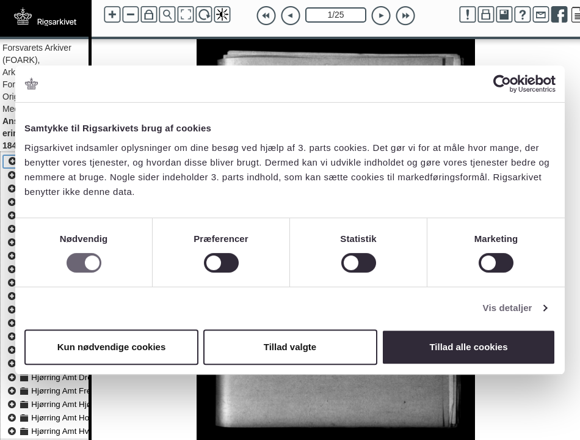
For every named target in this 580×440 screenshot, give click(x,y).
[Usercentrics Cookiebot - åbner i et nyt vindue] (502, 84)
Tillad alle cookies (468, 347)
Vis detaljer (507, 307)
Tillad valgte (290, 347)
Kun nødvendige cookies (111, 347)
